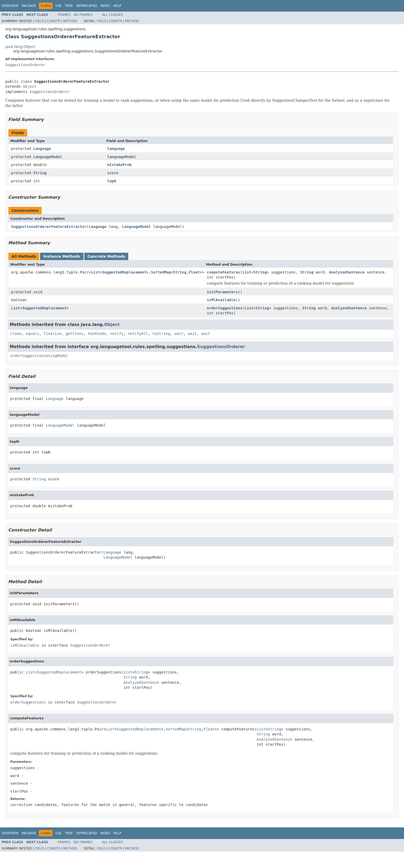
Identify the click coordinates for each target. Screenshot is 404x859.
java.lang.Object (20, 47)
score (112, 173)
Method (70, 21)
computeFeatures (223, 272)
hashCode (97, 333)
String (40, 173)
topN (111, 181)
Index (105, 6)
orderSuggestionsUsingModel (39, 356)
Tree (69, 6)
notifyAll (138, 333)
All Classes (112, 15)
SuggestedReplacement (124, 272)
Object (29, 86)
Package (29, 6)
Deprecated (86, 6)
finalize (52, 333)
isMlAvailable (221, 300)
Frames (64, 15)
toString (161, 333)
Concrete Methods (106, 256)
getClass (74, 333)
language (116, 149)
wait (179, 333)
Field (39, 21)
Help (117, 6)
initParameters (222, 292)
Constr (53, 21)
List (95, 272)
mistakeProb (119, 165)
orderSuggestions (224, 308)
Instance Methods (61, 256)
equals (32, 333)
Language (42, 149)
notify (117, 333)
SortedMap (161, 272)
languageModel (121, 157)
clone (15, 333)
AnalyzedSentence (346, 272)
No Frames (83, 15)
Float (194, 272)
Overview (10, 6)
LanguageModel (47, 157)
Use (58, 6)
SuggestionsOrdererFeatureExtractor (49, 226)
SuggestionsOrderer (25, 65)
